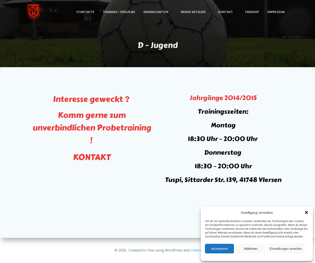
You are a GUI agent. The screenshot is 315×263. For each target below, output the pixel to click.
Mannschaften (158, 12)
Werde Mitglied (195, 12)
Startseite (85, 12)
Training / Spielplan (119, 12)
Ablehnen (250, 248)
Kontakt (227, 12)
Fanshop (252, 12)
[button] (306, 212)
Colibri (195, 250)
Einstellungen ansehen (286, 248)
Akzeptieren (219, 248)
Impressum (276, 12)
